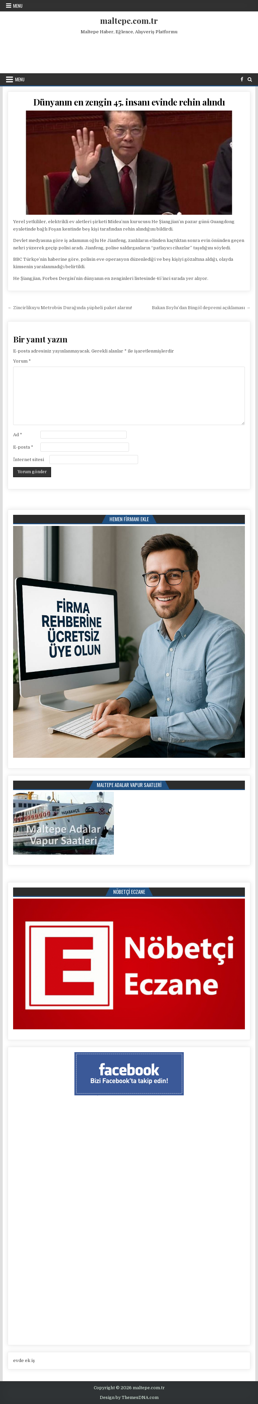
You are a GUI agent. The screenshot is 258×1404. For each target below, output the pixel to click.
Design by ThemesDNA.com (129, 1397)
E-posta (23, 447)
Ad (17, 434)
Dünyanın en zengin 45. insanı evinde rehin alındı (129, 102)
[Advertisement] (129, 52)
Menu (18, 5)
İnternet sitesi (28, 459)
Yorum (22, 361)
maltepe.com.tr (129, 20)
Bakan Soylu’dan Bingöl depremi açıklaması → (201, 307)
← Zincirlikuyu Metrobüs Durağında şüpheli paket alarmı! (70, 307)
